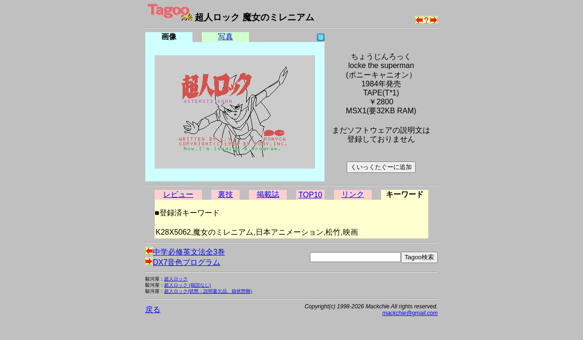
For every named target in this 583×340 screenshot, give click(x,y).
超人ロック (176, 278)
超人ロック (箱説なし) (187, 285)
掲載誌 (268, 194)
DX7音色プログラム (182, 262)
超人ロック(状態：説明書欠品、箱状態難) (208, 291)
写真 (225, 37)
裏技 (225, 194)
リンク (352, 194)
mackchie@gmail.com (410, 313)
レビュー (178, 194)
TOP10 (310, 195)
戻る (152, 310)
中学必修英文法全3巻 (185, 252)
